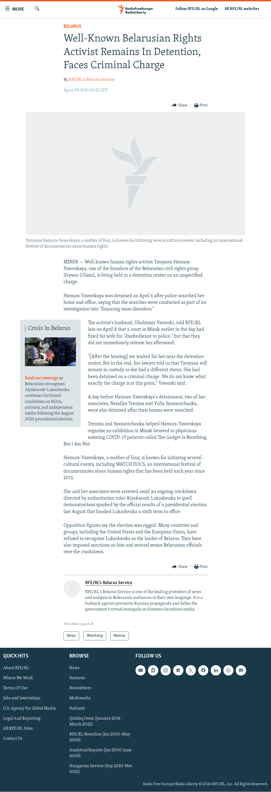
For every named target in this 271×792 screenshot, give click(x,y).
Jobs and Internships (21, 698)
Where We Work (18, 678)
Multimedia (80, 698)
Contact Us (12, 739)
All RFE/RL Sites (18, 728)
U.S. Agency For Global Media (29, 708)
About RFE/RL (16, 668)
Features (77, 678)
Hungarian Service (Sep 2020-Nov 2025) (100, 769)
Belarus (72, 26)
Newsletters (80, 688)
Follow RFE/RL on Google (196, 9)
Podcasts (77, 708)
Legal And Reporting (21, 718)
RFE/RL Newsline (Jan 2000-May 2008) (99, 737)
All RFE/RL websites (242, 9)
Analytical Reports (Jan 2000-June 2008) (100, 753)
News (74, 668)
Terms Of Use (15, 688)
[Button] (179, 105)
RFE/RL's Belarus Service (92, 80)
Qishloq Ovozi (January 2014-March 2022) (95, 721)
